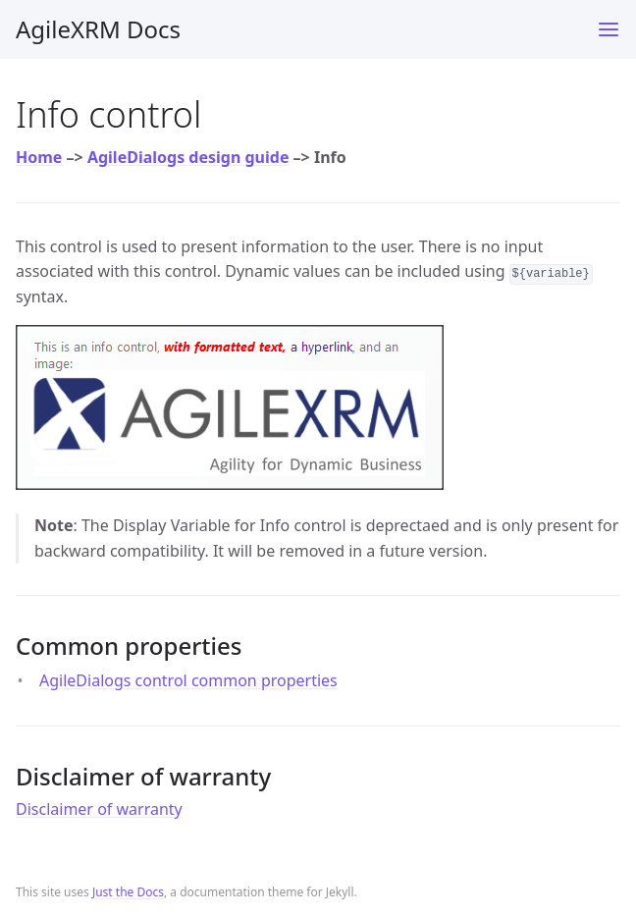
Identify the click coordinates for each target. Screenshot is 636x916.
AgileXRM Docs (98, 29)
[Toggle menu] (608, 29)
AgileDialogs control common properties (188, 680)
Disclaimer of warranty (99, 809)
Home (39, 157)
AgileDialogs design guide (188, 157)
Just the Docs (128, 892)
